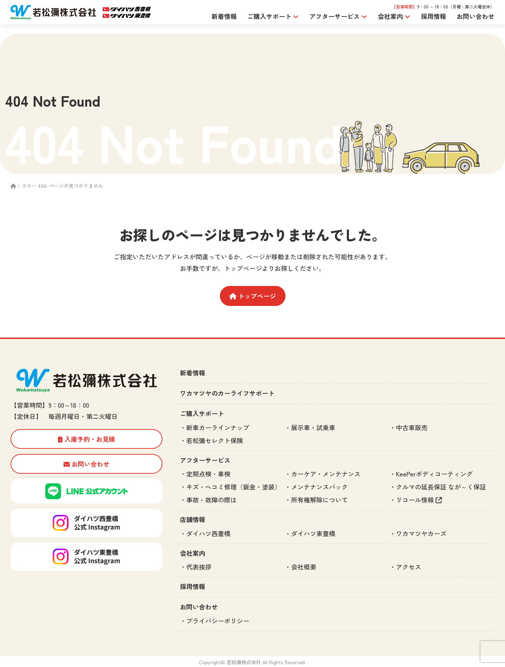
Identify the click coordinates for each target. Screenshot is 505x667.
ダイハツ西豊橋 (208, 533)
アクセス (408, 566)
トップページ (252, 295)
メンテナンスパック (319, 486)
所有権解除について (319, 499)
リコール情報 (419, 499)
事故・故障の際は (211, 499)
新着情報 (224, 16)
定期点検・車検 (208, 473)
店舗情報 (192, 519)
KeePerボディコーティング (434, 473)
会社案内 (192, 553)
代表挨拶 (198, 566)
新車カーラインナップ (217, 427)
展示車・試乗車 (313, 427)
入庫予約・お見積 (86, 438)
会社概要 (303, 566)
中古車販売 (411, 427)
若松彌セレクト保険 (214, 440)
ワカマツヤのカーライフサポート (227, 393)
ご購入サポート (202, 413)
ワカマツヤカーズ (421, 533)
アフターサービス (205, 460)
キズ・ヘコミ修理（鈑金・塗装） (233, 486)
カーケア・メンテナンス (326, 473)
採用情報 (433, 16)
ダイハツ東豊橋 (313, 533)
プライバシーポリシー (217, 620)
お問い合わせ (475, 16)
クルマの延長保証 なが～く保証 (441, 486)
